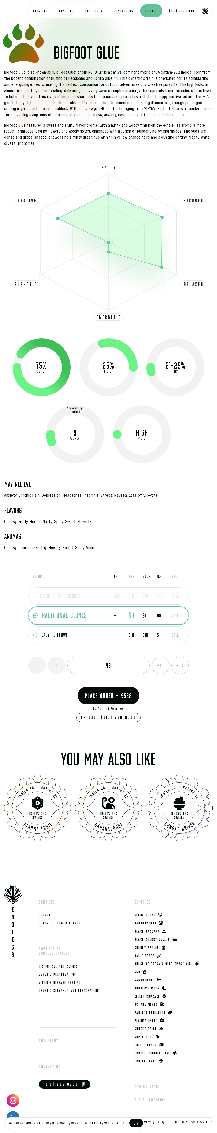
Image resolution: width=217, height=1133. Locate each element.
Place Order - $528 (108, 695)
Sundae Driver (179, 826)
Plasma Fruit (38, 826)
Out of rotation (150, 1100)
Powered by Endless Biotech (54, 951)
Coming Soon (146, 1087)
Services (47, 902)
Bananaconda (109, 826)
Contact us (50, 1066)
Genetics (143, 902)
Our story (48, 1040)
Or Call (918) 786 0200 (108, 717)
